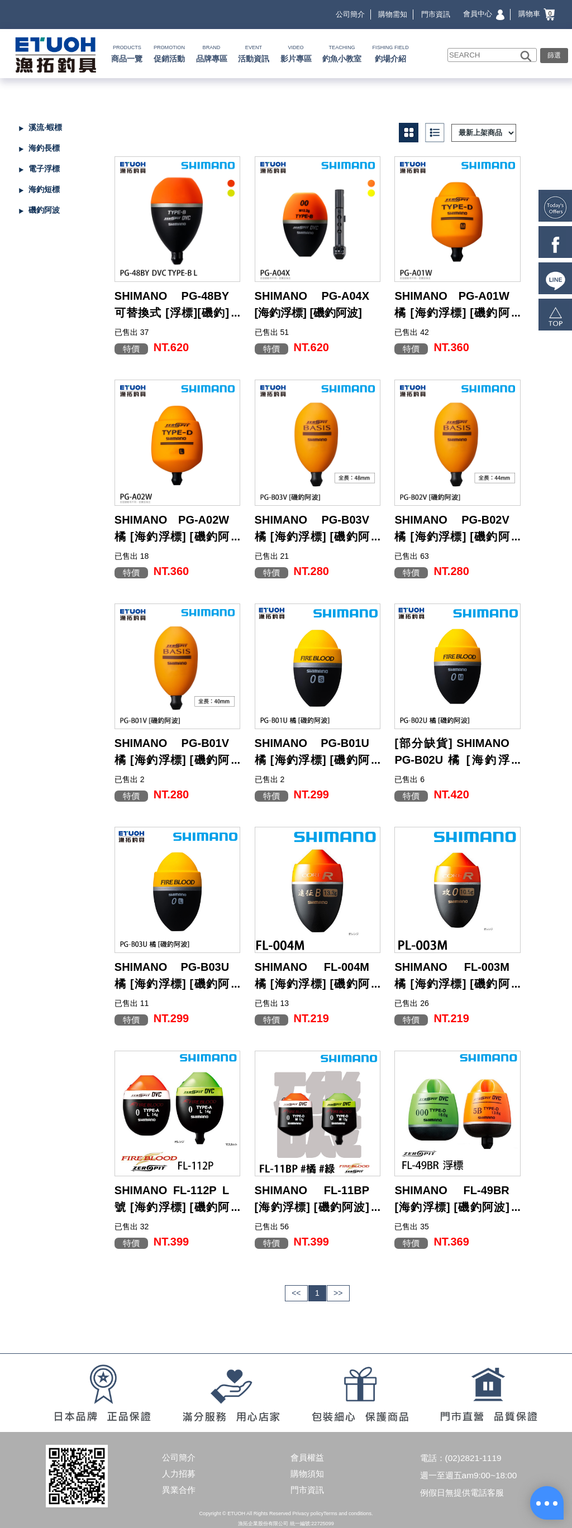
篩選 (554, 55)
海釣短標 (44, 189)
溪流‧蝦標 (45, 127)
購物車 (536, 13)
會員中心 (483, 13)
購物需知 (392, 14)
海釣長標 (44, 147)
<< (296, 1292)
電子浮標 (44, 168)
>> (337, 1292)
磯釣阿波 (44, 209)
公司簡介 (350, 14)
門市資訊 (435, 14)
